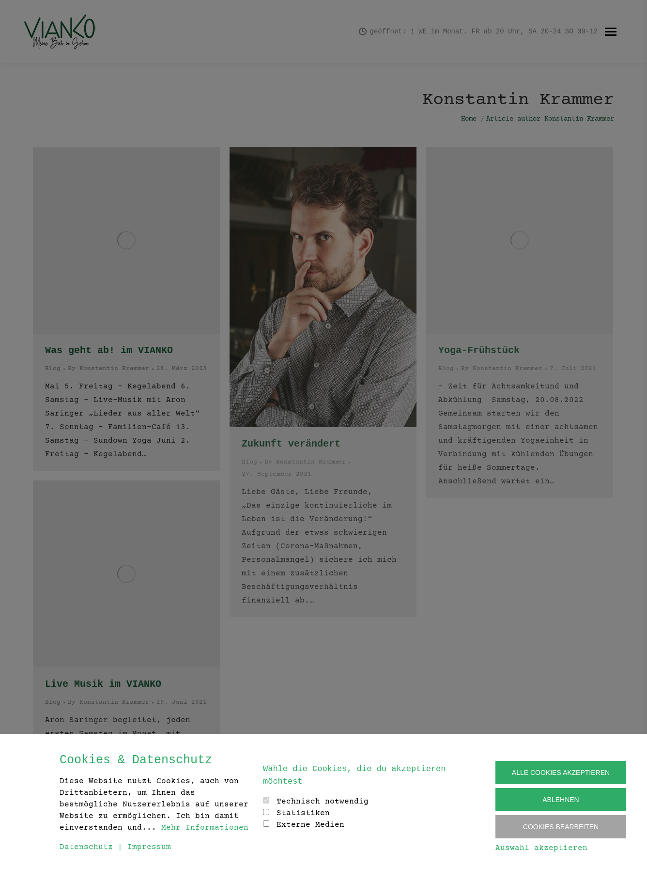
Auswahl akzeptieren (541, 848)
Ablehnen (560, 800)
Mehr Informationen (204, 827)
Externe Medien (310, 824)
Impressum (149, 847)
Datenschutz (86, 847)
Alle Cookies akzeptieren (561, 772)
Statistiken (303, 813)
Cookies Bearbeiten (561, 827)
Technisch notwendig (323, 801)
